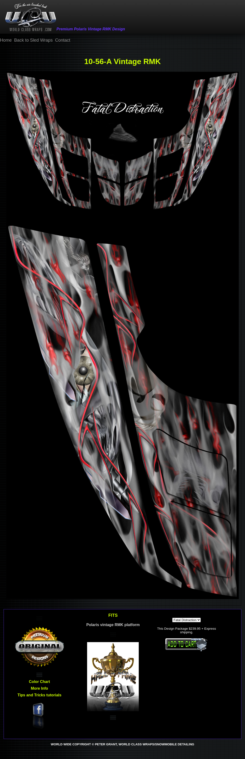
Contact (62, 40)
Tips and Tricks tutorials (39, 695)
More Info (39, 688)
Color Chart (39, 682)
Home (6, 40)
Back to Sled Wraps (33, 40)
